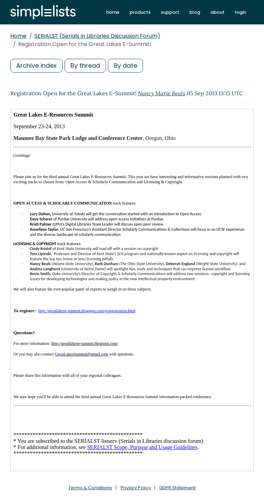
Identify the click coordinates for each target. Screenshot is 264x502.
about (217, 12)
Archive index (36, 65)
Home (18, 36)
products (140, 12)
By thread (85, 65)
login (240, 12)
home (112, 12)
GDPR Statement (177, 487)
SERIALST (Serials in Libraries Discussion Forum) (97, 36)
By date (125, 65)
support (170, 12)
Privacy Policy (136, 487)
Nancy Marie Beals (161, 93)
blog (194, 12)
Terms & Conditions (90, 487)
